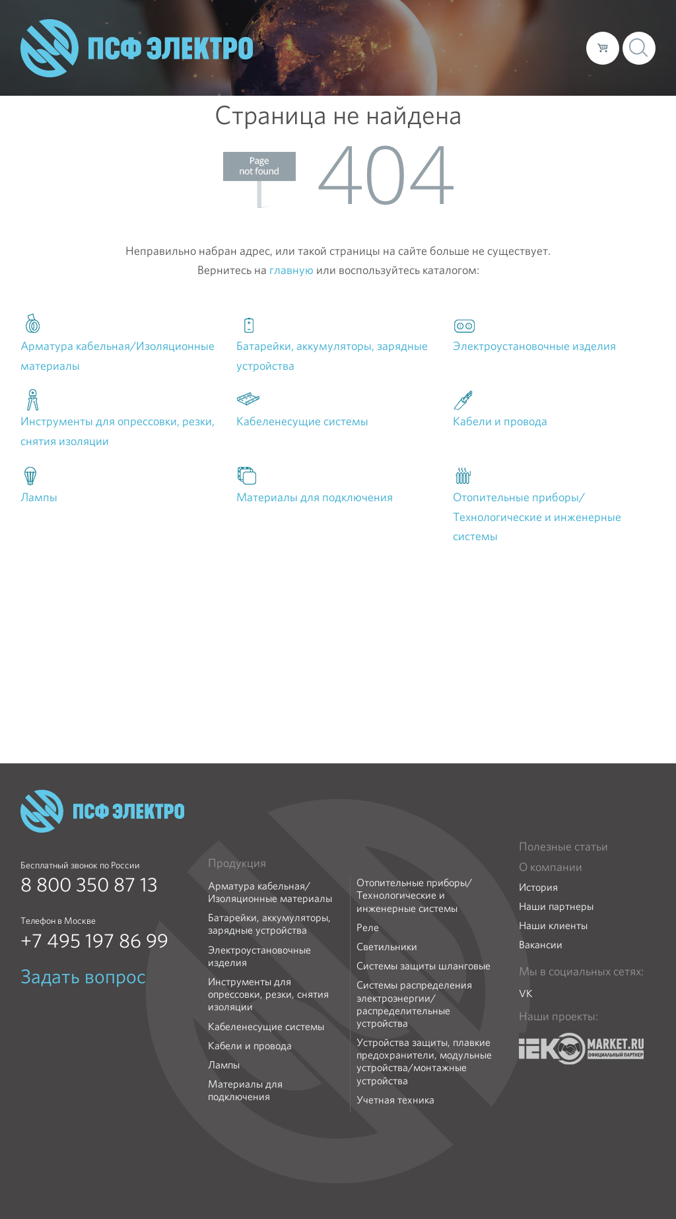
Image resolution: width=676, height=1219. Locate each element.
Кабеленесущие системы (266, 1026)
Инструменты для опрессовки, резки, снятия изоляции (268, 994)
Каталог (387, 47)
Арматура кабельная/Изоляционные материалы (270, 892)
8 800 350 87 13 (89, 885)
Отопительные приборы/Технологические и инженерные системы (414, 895)
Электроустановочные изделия (259, 956)
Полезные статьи (563, 846)
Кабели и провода (250, 1045)
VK (526, 993)
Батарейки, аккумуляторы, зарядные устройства (269, 923)
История (538, 887)
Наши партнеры (556, 906)
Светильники (386, 946)
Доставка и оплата (467, 47)
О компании (324, 47)
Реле (367, 927)
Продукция (237, 863)
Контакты (551, 47)
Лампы (224, 1065)
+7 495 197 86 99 (94, 941)
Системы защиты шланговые (423, 965)
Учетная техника (395, 1100)
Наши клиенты (553, 925)
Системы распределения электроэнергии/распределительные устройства (414, 1004)
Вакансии (540, 944)
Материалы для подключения (245, 1090)
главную (291, 269)
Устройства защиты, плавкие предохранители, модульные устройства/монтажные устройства (424, 1061)
